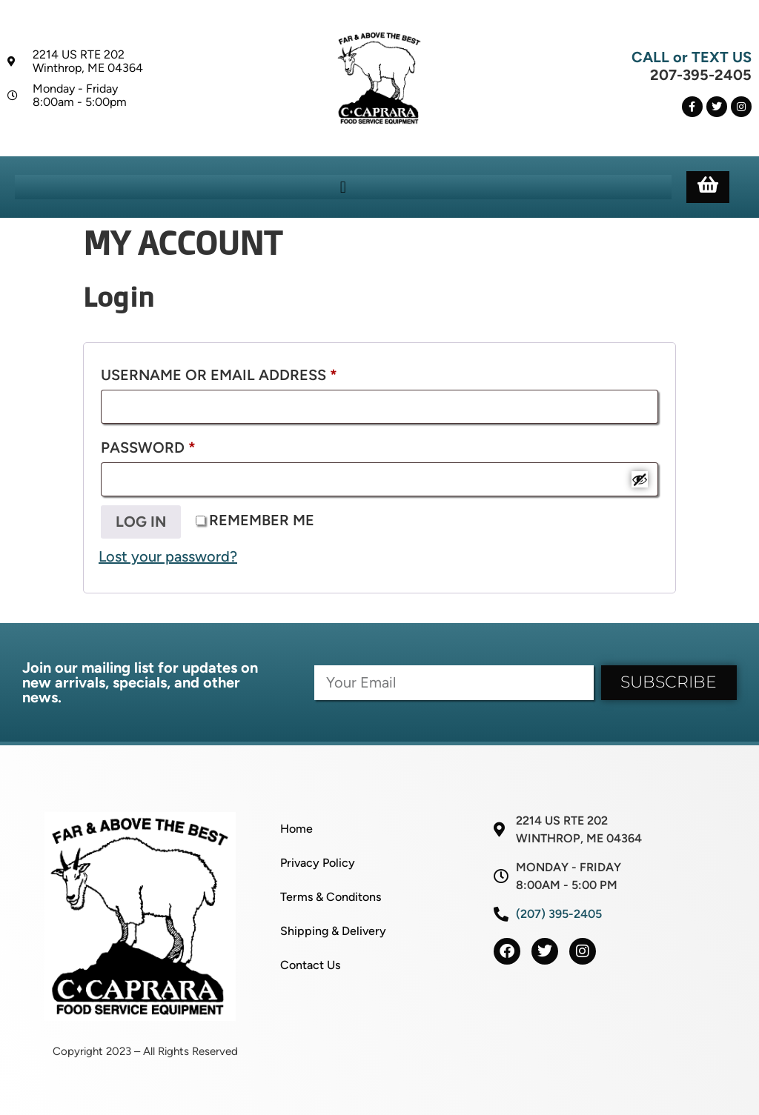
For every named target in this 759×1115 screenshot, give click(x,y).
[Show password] (640, 479)
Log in (141, 521)
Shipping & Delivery (333, 931)
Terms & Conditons (330, 897)
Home (296, 829)
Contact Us (310, 965)
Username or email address (256, 372)
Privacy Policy (317, 863)
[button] (343, 187)
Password (185, 444)
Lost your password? (168, 556)
